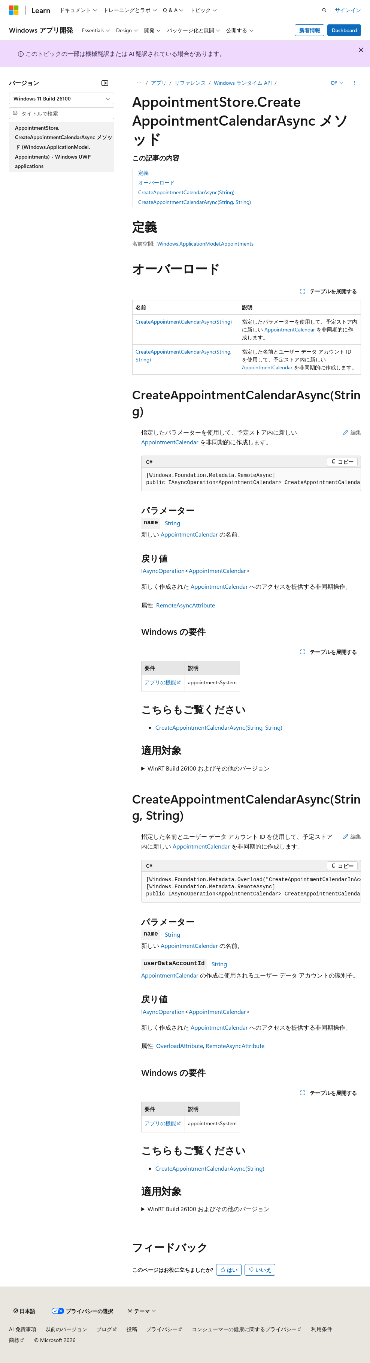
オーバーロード (156, 182)
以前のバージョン (66, 1329)
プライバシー (162, 1329)
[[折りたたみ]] (104, 83)
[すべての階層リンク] (138, 83)
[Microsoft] (14, 10)
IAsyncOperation (163, 570)
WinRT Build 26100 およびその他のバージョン (209, 768)
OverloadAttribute (179, 1046)
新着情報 (309, 30)
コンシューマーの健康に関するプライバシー (244, 1329)
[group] (251, 479)
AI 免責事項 (22, 1329)
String (172, 523)
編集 (352, 432)
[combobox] (61, 99)
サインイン (348, 9)
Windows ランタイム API (243, 82)
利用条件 (321, 1329)
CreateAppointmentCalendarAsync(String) (186, 192)
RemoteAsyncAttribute (185, 605)
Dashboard (344, 30)
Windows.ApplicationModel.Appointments (205, 243)
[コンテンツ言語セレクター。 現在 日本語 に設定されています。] (24, 1311)
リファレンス (190, 82)
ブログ (104, 1329)
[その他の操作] (354, 83)
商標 (14, 1340)
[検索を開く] (324, 10)
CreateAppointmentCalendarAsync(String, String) (194, 201)
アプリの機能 (160, 682)
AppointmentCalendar (289, 329)
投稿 (132, 1329)
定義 (143, 172)
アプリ (159, 82)
